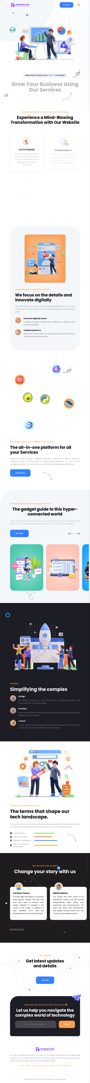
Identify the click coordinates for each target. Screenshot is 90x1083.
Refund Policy (55, 1065)
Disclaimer (67, 1065)
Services (45, 980)
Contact (66, 5)
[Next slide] (78, 533)
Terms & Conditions (40, 1065)
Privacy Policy (24, 1065)
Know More (20, 473)
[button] (11, 929)
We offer (19, 533)
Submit (67, 1024)
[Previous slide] (70, 533)
